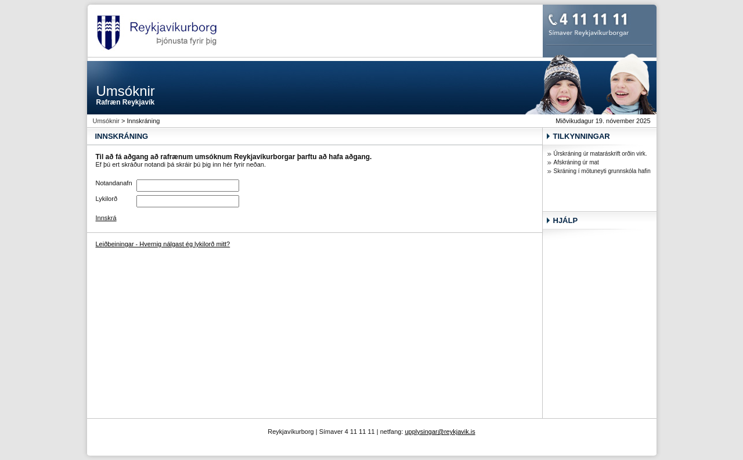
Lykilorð (107, 198)
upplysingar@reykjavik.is (440, 431)
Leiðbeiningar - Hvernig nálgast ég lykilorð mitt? (163, 243)
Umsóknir (106, 120)
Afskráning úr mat (576, 162)
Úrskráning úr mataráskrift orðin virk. (600, 153)
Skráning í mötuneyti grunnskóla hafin (602, 171)
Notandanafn (114, 182)
